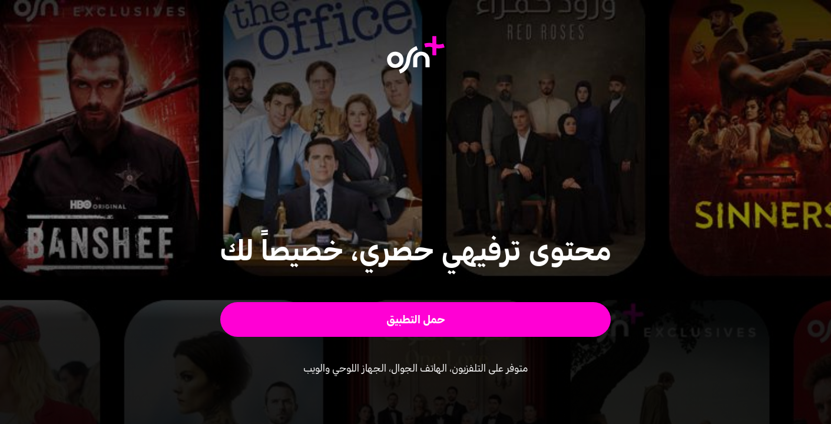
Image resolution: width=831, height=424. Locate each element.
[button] (415, 319)
